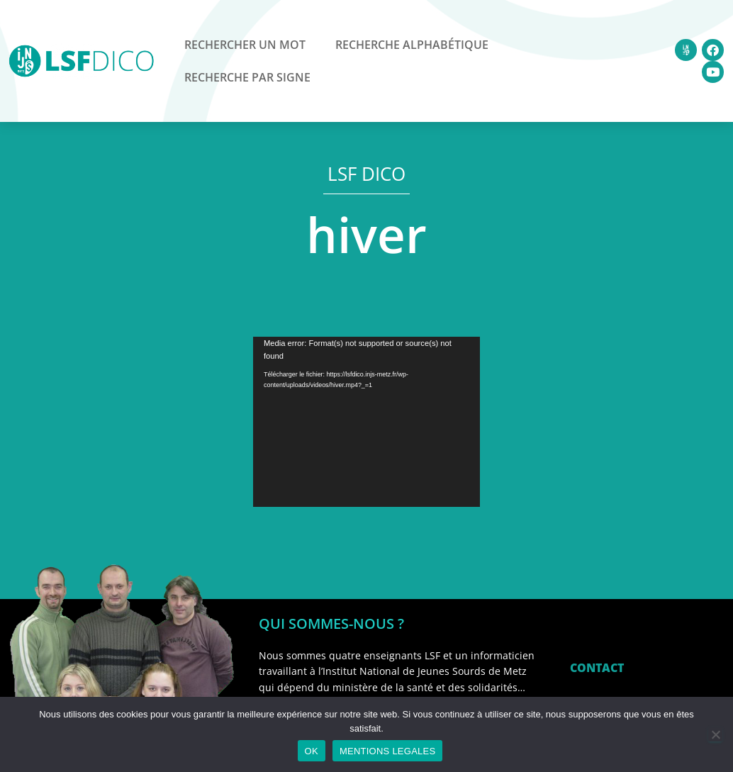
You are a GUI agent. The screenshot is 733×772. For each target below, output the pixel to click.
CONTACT (597, 668)
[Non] (715, 734)
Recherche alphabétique (411, 44)
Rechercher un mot (245, 44)
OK (311, 751)
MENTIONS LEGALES (387, 751)
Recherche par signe (247, 77)
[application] (366, 422)
